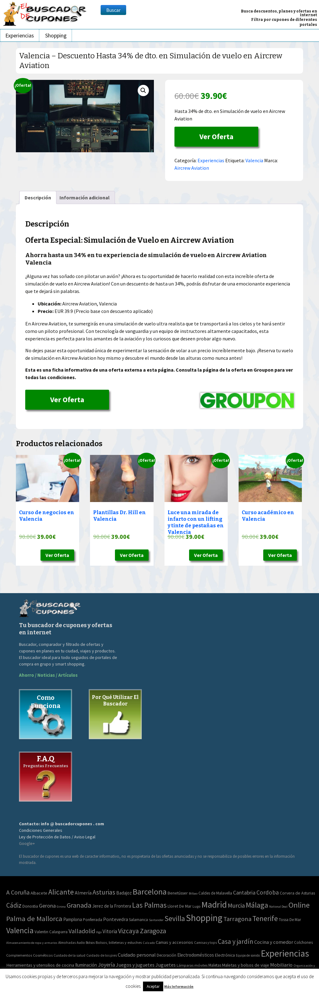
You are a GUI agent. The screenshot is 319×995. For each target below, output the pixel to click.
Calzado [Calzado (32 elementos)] (149, 942)
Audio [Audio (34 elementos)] (81, 942)
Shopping (56, 35)
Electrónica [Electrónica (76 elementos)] (225, 955)
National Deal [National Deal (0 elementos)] (278, 907)
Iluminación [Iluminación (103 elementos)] (86, 965)
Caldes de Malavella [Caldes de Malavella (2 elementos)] (215, 893)
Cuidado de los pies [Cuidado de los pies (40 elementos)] (101, 955)
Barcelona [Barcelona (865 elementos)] (150, 891)
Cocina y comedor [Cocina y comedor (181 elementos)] (273, 942)
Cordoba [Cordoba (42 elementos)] (267, 892)
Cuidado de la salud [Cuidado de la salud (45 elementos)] (69, 955)
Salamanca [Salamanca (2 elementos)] (138, 919)
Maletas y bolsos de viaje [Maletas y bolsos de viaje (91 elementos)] (245, 965)
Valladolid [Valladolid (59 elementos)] (82, 931)
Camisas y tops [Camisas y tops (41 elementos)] (205, 942)
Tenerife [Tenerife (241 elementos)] (265, 918)
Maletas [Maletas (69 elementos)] (214, 965)
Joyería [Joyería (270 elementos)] (106, 964)
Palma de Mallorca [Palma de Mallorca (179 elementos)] (34, 918)
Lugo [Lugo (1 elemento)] (196, 906)
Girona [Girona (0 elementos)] (61, 907)
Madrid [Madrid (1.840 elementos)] (214, 904)
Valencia (254, 160)
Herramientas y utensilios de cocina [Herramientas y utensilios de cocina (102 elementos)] (40, 965)
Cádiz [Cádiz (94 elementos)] (13, 905)
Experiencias (19, 35)
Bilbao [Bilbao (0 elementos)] (193, 893)
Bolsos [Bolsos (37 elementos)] (90, 942)
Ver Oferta (216, 136)
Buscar (113, 10)
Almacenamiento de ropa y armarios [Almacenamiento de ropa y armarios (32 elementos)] (31, 942)
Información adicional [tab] (85, 197)
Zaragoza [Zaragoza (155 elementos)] (153, 930)
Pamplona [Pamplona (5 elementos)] (72, 919)
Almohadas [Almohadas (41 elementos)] (67, 942)
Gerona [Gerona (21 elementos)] (47, 905)
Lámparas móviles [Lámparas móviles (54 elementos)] (192, 965)
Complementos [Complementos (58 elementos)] (19, 955)
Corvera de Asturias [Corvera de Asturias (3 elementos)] (297, 893)
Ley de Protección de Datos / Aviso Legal (57, 837)
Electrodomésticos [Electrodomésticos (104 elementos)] (195, 955)
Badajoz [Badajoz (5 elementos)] (124, 893)
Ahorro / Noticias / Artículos (48, 675)
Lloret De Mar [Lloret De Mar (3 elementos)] (180, 906)
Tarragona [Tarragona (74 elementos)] (237, 919)
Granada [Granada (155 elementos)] (79, 905)
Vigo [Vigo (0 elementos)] (99, 932)
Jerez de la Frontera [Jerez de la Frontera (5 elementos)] (111, 906)
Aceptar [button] (153, 986)
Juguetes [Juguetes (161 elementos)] (165, 965)
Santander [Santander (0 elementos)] (156, 920)
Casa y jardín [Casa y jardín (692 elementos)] (235, 941)
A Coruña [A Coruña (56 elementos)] (18, 892)
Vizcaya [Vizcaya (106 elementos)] (128, 931)
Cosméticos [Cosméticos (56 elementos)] (43, 955)
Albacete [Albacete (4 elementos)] (39, 893)
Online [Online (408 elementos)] (299, 905)
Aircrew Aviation (191, 168)
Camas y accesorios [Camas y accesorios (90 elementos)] (174, 942)
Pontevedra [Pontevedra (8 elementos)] (115, 919)
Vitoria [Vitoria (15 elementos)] (109, 931)
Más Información (178, 986)
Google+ (27, 843)
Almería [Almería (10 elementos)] (83, 893)
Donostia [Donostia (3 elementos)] (30, 906)
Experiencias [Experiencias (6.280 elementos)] (285, 953)
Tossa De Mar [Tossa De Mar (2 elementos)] (290, 919)
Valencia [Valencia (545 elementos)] (20, 930)
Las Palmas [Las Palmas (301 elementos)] (149, 905)
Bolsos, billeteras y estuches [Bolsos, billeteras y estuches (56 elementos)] (119, 942)
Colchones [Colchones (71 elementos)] (303, 942)
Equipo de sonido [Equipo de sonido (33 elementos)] (248, 955)
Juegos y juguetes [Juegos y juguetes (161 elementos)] (135, 965)
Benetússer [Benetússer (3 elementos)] (178, 893)
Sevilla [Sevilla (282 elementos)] (174, 918)
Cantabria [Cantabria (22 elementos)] (244, 892)
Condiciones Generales (40, 830)
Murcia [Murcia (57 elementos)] (236, 905)
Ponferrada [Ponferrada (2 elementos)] (92, 919)
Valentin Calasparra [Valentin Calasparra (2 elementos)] (51, 931)
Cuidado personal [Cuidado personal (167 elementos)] (137, 955)
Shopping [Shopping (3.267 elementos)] (204, 918)
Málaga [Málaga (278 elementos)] (257, 905)
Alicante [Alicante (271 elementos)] (61, 891)
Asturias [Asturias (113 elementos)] (104, 892)
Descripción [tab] (38, 197)
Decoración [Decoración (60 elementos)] (166, 955)
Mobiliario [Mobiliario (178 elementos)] (281, 965)
